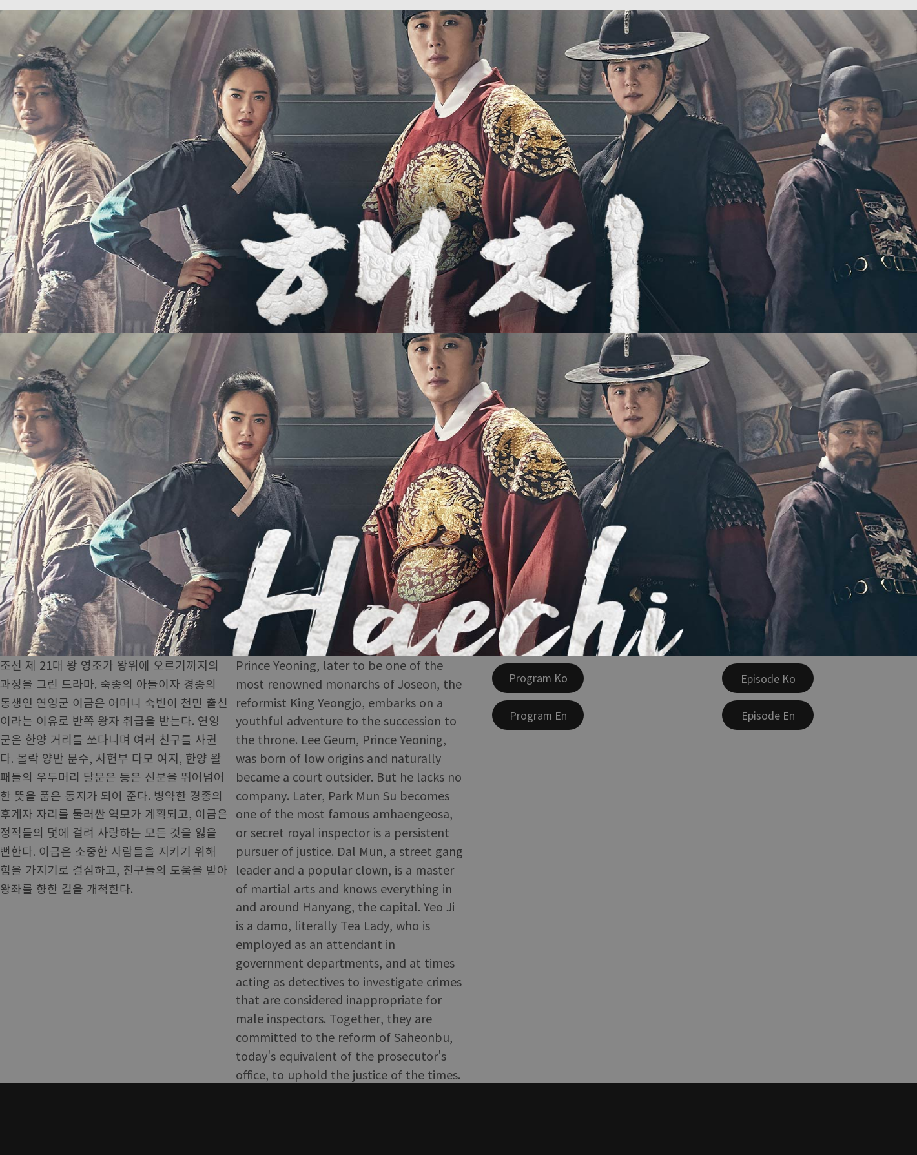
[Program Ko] (538, 678)
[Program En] (538, 715)
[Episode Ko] (768, 678)
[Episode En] (768, 715)
